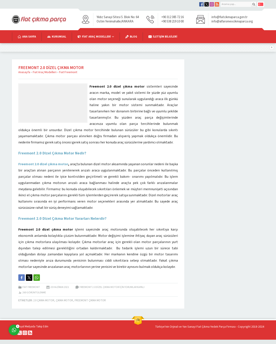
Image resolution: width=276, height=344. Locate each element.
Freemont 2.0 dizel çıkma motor (43, 164)
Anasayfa (24, 72)
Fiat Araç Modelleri (44, 72)
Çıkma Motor (64, 300)
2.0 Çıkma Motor (43, 300)
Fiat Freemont (68, 72)
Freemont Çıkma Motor (90, 300)
